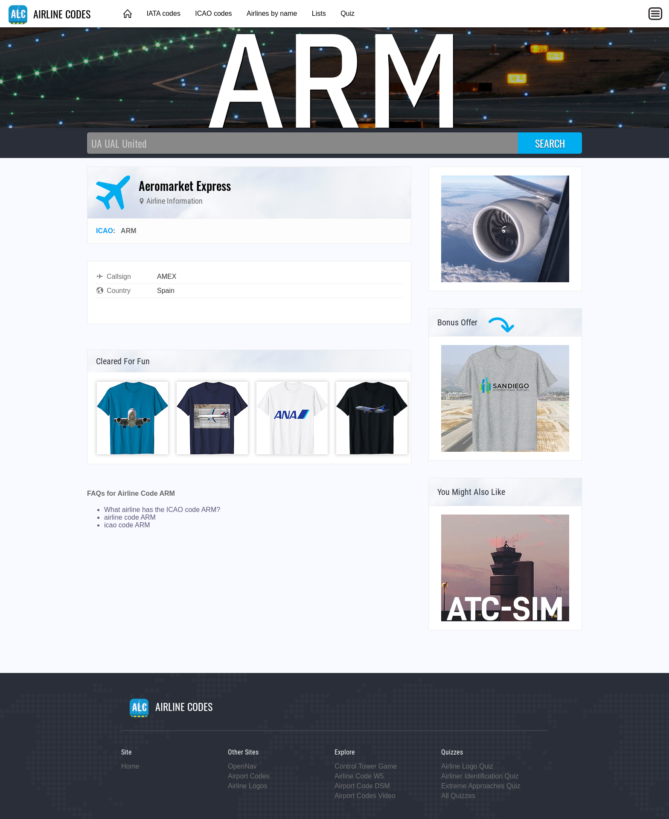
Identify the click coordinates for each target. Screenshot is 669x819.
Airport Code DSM (362, 786)
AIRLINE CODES (49, 13)
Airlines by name (272, 13)
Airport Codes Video (365, 795)
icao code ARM (127, 525)
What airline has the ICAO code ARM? (162, 509)
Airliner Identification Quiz (479, 776)
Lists (319, 13)
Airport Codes (249, 776)
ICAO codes (213, 13)
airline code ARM (130, 517)
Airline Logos (248, 786)
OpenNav (242, 766)
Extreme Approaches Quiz (481, 786)
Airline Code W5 (359, 776)
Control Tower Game (365, 766)
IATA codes (163, 13)
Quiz (347, 13)
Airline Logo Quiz (467, 766)
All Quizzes (458, 795)
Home (130, 766)
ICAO (104, 230)
